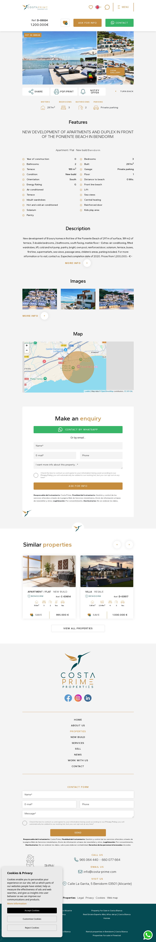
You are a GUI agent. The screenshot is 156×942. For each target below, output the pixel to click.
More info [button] (35, 316)
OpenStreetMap (107, 391)
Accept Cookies (32, 910)
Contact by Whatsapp (78, 429)
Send (78, 832)
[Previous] (117, 544)
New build (78, 737)
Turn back (124, 91)
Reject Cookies (32, 927)
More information (17, 903)
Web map (112, 897)
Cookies (100, 897)
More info (78, 263)
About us (78, 725)
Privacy (90, 897)
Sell (78, 748)
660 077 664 (111, 860)
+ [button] (27, 345)
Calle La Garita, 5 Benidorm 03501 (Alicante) (100, 884)
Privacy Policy (47, 475)
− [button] (27, 350)
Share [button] (36, 91)
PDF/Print (64, 91)
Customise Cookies (32, 918)
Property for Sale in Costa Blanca (106, 910)
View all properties (78, 628)
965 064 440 (89, 860)
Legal (80, 897)
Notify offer (90, 91)
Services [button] (78, 743)
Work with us (78, 760)
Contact (119, 23)
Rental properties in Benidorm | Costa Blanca (107, 932)
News (78, 754)
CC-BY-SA (128, 391)
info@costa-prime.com (100, 872)
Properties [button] (78, 731)
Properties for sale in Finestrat (107, 935)
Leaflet (87, 391)
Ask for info (87, 22)
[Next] (129, 544)
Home (78, 719)
